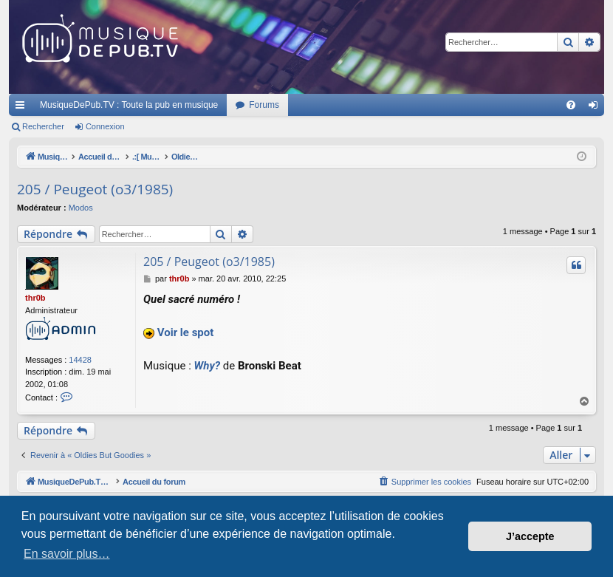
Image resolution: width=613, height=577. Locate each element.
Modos (81, 207)
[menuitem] (571, 105)
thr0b (35, 297)
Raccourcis (23, 108)
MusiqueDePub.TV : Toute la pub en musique (129, 105)
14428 (80, 359)
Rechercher (43, 126)
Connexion (105, 126)
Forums (264, 105)
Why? (207, 365)
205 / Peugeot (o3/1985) (95, 189)
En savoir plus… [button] (67, 553)
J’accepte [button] (530, 536)
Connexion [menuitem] (596, 108)
